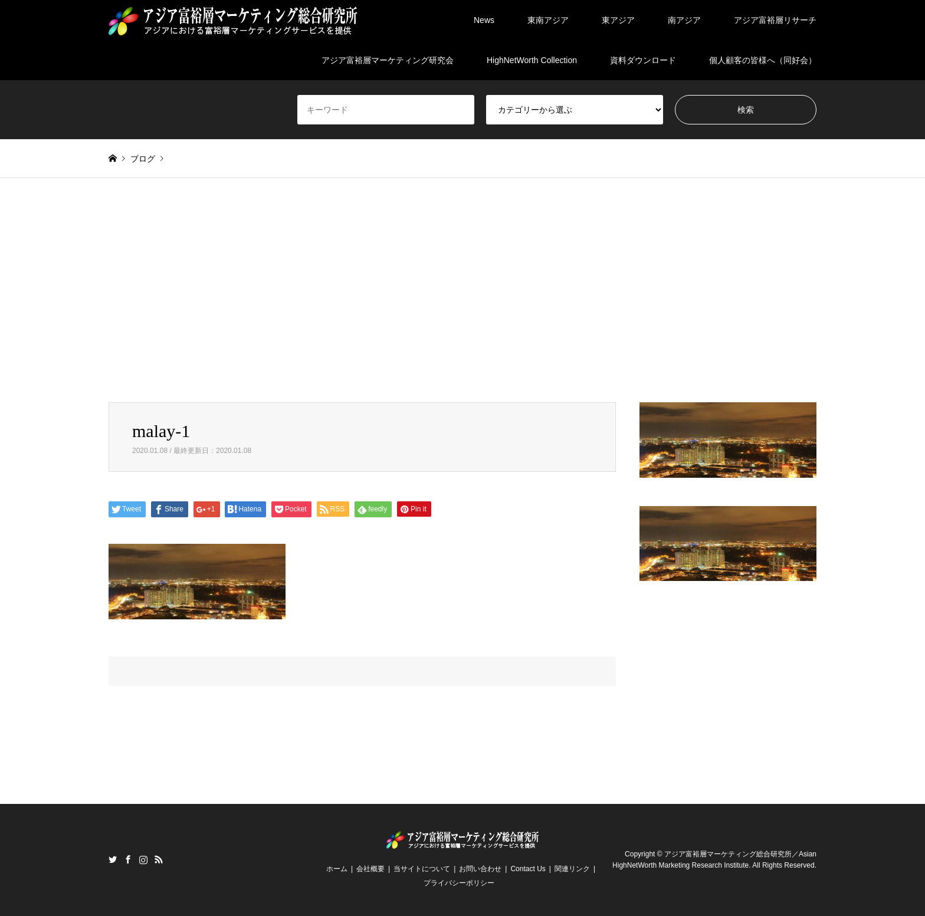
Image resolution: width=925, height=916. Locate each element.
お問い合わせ (480, 869)
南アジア (684, 20)
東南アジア (548, 20)
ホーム (336, 869)
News (484, 20)
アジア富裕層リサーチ (775, 20)
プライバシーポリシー (459, 883)
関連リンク (572, 869)
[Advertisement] (462, 290)
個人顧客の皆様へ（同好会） (762, 60)
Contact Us (527, 869)
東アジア (618, 20)
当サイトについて (421, 869)
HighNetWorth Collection (532, 60)
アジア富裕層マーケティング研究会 (388, 60)
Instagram (143, 859)
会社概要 (370, 869)
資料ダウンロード (643, 60)
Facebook (128, 859)
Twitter (113, 859)
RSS (159, 859)
